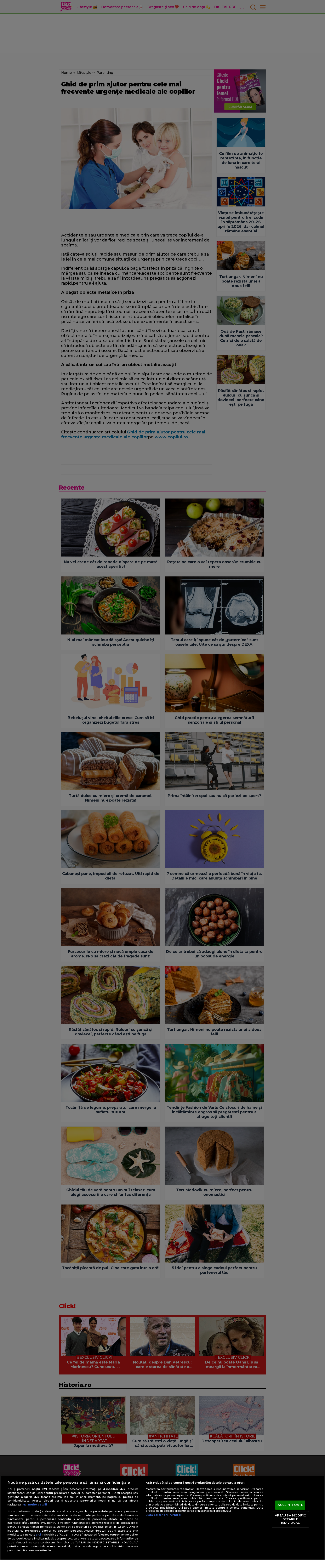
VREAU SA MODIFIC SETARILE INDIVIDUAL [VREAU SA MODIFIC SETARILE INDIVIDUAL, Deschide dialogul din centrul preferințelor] (290, 1519)
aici (38, 1534)
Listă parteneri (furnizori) (164, 1514)
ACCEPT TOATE (290, 1505)
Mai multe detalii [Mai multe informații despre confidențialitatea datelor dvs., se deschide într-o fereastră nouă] (34, 1504)
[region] (162, 1518)
